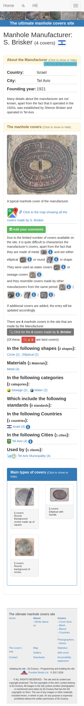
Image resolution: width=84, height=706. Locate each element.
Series (62, 643)
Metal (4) (13, 369)
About (36, 618)
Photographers (66, 639)
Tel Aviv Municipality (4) (28, 456)
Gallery (37, 652)
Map (35, 648)
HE (35, 5)
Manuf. (63, 629)
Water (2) (38, 390)
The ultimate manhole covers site (42, 23)
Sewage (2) (17, 390)
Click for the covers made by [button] (40, 332)
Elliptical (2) (30, 354)
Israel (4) (16, 426)
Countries (64, 632)
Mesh (62, 625)
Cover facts (65, 621)
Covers (62, 618)
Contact (13, 657)
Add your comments (26, 229)
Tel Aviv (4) (17, 441)
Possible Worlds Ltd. (38, 672)
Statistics (63, 648)
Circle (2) (13, 354)
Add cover (63, 652)
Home (8, 5)
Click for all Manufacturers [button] (60, 64)
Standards (39, 657)
